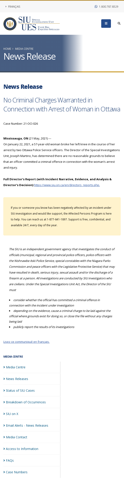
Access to (20, 449)
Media (14, 367)
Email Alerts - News (25, 425)
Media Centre (24, 48)
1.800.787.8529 (106, 6)
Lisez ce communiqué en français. (26, 342)
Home (7, 48)
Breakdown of (24, 402)
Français (12, 6)
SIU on (10, 414)
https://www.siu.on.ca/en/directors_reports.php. (67, 185)
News (15, 379)
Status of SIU (19, 390)
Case (15, 472)
